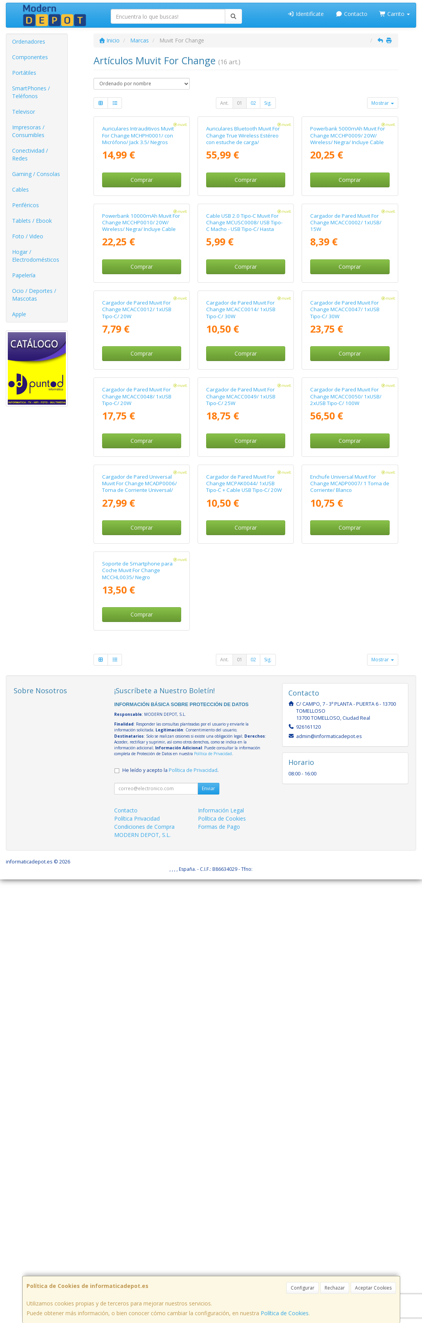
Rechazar (335, 1287)
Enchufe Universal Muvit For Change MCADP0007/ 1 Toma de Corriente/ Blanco (349, 853)
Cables (20, 189)
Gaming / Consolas (36, 174)
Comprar (142, 253)
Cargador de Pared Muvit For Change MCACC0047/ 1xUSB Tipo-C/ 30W (345, 531)
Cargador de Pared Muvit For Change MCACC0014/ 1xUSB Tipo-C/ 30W (240, 531)
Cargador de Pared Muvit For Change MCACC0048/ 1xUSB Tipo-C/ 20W (136, 692)
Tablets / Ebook (32, 220)
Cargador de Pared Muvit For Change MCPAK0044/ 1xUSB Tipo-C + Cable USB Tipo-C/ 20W (244, 853)
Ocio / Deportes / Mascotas (34, 294)
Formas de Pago (219, 1270)
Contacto (351, 14)
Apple (19, 314)
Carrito (394, 14)
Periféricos (25, 205)
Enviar (208, 1232)
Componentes (30, 57)
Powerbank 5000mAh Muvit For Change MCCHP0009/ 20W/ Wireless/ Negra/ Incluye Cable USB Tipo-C (347, 212)
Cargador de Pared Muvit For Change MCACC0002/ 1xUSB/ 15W (345, 370)
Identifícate (306, 14)
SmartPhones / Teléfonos (31, 92)
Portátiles (24, 72)
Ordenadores (28, 41)
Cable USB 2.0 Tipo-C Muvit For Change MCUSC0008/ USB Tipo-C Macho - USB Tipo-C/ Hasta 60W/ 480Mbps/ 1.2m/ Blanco (244, 373)
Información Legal (221, 1254)
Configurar (302, 1287)
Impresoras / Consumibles (28, 131)
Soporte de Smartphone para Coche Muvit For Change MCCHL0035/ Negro (137, 1014)
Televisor (23, 111)
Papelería (23, 275)
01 (239, 103)
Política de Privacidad (213, 1197)
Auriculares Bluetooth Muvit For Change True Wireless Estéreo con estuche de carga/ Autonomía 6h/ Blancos (243, 212)
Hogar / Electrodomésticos (35, 255)
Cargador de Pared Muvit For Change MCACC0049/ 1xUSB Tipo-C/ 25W (240, 692)
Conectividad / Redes (30, 154)
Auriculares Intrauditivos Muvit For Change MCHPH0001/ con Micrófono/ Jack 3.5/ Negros (138, 209)
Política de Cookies (285, 1313)
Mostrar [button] (382, 103)
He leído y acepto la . (170, 1213)
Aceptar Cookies (373, 1287)
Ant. (224, 103)
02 (253, 103)
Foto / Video (27, 236)
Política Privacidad (137, 1262)
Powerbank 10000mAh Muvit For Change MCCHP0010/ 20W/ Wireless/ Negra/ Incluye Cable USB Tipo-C (141, 373)
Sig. (268, 103)
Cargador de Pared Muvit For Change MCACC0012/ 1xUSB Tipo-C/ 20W (136, 531)
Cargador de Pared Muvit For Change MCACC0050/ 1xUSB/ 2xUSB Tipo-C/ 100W (345, 692)
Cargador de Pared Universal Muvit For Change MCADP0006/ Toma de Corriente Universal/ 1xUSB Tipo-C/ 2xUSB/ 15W (139, 856)
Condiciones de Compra (144, 1270)
